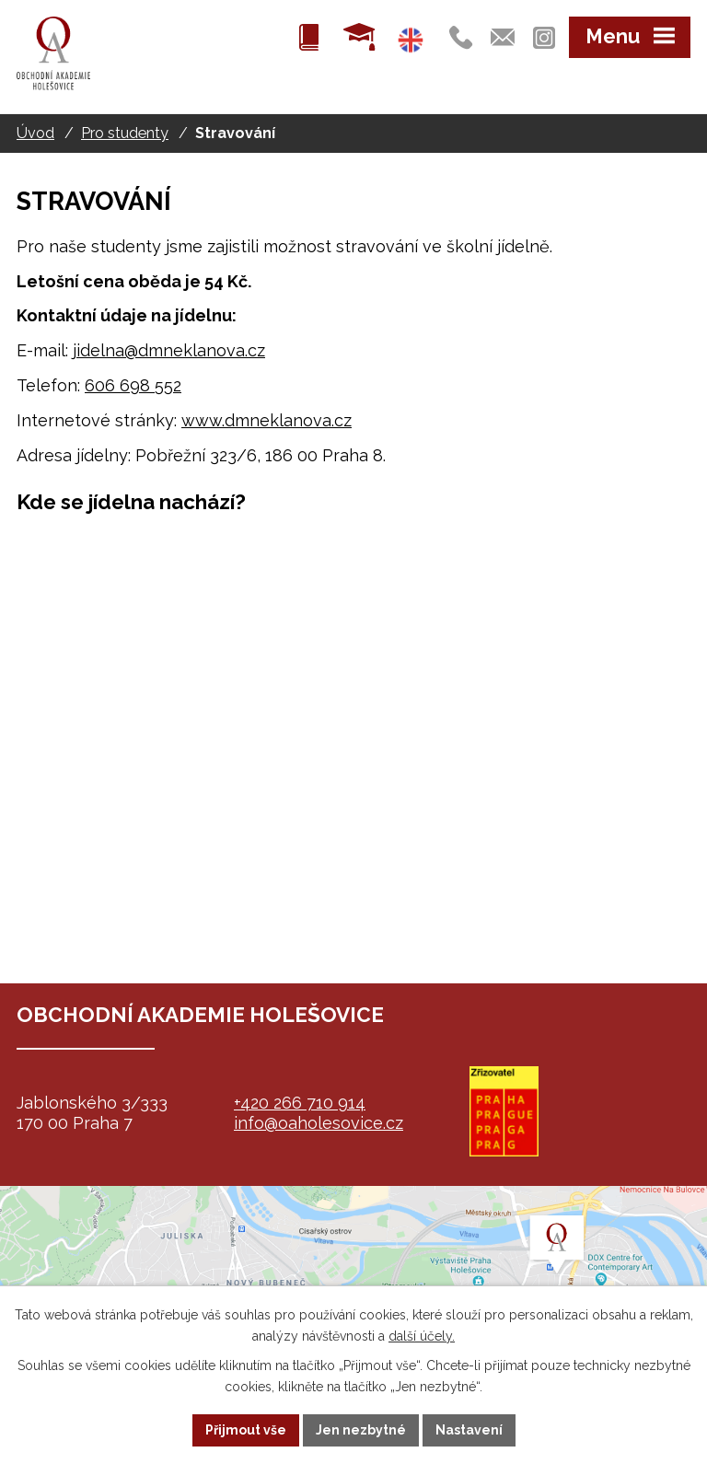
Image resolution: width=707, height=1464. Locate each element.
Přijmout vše (245, 1430)
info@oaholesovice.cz (318, 1123)
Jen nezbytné (361, 1430)
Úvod (35, 133)
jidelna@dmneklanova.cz (169, 350)
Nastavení (469, 1430)
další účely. (421, 1336)
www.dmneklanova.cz (266, 420)
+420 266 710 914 (299, 1102)
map (353, 1278)
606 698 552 (133, 385)
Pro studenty (124, 133)
